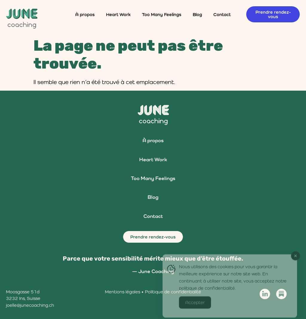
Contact (222, 14)
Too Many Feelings (161, 14)
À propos (85, 14)
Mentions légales (122, 291)
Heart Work (118, 14)
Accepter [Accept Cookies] (195, 306)
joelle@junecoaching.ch (30, 305)
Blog (197, 14)
